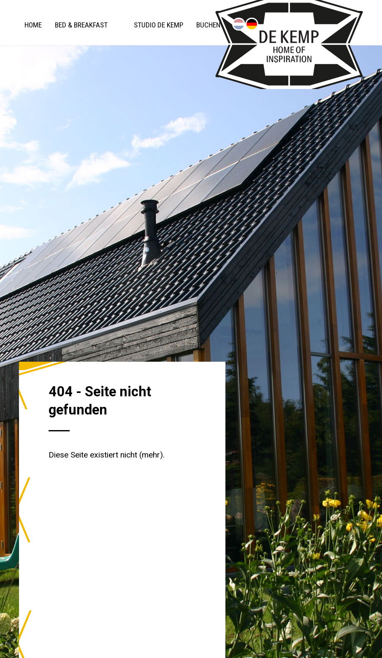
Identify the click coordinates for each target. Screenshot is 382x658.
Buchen (208, 25)
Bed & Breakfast (81, 25)
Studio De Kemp (158, 25)
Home (33, 25)
